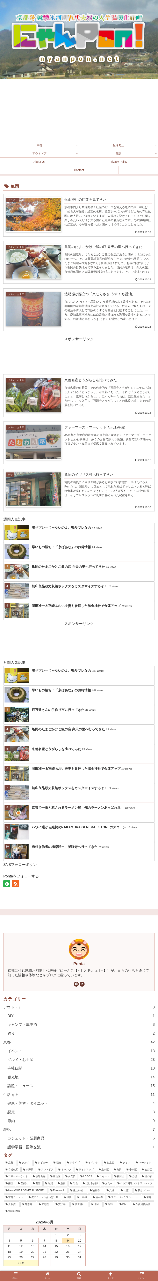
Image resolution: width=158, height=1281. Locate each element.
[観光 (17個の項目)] (58, 1163)
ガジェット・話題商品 (81, 1138)
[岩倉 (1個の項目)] (74, 1184)
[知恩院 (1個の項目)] (45, 1205)
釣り (81, 1033)
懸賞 (81, 1112)
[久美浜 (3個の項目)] (71, 1177)
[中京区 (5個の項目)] (132, 1170)
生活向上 (79, 1094)
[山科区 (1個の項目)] (82, 1198)
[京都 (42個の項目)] (10, 1163)
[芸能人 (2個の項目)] (23, 1184)
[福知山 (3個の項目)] (120, 1177)
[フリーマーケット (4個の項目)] (17, 1177)
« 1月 (20, 1263)
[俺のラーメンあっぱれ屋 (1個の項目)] (44, 1198)
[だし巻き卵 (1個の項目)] (90, 1184)
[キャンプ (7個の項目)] (65, 1170)
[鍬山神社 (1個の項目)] (78, 1191)
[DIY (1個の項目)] (124, 1205)
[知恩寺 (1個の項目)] (28, 1205)
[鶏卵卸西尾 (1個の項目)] (79, 1211)
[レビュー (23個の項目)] (42, 1163)
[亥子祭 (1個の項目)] (62, 1205)
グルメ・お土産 (81, 1060)
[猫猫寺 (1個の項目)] (96, 1191)
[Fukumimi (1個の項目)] (58, 1191)
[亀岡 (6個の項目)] (118, 1170)
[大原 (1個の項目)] (126, 1191)
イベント (81, 1051)
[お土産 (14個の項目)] (109, 1163)
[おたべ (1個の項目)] (108, 1184)
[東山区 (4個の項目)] (56, 1177)
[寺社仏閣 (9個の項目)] (12, 1170)
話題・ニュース (81, 1086)
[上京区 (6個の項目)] (104, 1170)
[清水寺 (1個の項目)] (98, 1198)
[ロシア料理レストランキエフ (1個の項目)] (135, 1184)
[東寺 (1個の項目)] (148, 1198)
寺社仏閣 (81, 1068)
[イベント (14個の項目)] (92, 1163)
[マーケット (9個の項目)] (144, 1163)
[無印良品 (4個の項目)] (39, 1177)
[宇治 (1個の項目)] (110, 1205)
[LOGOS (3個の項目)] (86, 1177)
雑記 (79, 1129)
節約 (81, 1121)
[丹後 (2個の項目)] (133, 1177)
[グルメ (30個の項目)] (25, 1163)
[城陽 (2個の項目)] (49, 1184)
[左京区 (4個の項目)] (147, 1170)
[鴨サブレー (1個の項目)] (143, 1191)
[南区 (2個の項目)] (9, 1184)
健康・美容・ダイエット (81, 1103)
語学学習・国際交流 (81, 1147)
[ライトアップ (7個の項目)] (85, 1170)
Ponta (79, 964)
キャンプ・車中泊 (81, 1024)
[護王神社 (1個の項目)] (79, 1205)
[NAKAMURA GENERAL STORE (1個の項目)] (26, 1191)
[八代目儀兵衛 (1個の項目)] (142, 1205)
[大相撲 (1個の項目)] (12, 1205)
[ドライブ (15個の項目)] (74, 1163)
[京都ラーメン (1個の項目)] (15, 1198)
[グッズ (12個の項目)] (125, 1163)
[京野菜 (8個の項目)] (28, 1170)
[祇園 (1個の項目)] (68, 1198)
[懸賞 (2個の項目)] (61, 1184)
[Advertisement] (79, 110)
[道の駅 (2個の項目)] (147, 1177)
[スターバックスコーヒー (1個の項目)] (124, 1198)
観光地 (81, 1077)
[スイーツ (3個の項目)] (103, 1177)
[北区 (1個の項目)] (96, 1205)
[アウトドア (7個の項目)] (46, 1170)
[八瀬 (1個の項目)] (111, 1191)
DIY (81, 1016)
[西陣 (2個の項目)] (37, 1184)
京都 (79, 1042)
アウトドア (79, 1007)
